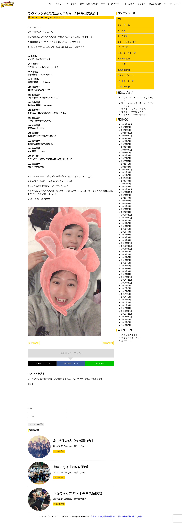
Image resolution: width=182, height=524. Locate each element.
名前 (30, 412)
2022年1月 (126, 167)
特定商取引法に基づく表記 (130, 520)
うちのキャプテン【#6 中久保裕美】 (78, 497)
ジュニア (142, 4)
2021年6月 (126, 175)
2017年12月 (126, 277)
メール (31, 420)
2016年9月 (126, 319)
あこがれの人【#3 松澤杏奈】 (73, 444)
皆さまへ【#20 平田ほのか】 (134, 114)
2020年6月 (126, 201)
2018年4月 (126, 266)
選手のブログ (60, 17)
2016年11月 (126, 314)
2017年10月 (126, 283)
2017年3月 (126, 302)
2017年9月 (126, 285)
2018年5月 (126, 263)
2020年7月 (126, 198)
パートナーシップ (172, 4)
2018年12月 (126, 243)
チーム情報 (71, 4)
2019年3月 (126, 235)
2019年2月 (126, 237)
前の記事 (108, 343)
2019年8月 (126, 223)
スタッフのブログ (129, 335)
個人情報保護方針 (108, 520)
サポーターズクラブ (110, 4)
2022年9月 (126, 153)
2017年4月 (126, 300)
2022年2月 (126, 164)
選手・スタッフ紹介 (89, 4)
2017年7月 (126, 291)
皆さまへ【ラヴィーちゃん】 (134, 109)
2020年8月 (126, 195)
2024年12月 (126, 124)
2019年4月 (126, 232)
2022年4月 (126, 161)
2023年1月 (126, 147)
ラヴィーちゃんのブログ (132, 338)
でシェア (42, 363)
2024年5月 (126, 130)
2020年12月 (126, 189)
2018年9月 (126, 252)
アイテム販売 (128, 4)
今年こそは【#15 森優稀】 (71, 471)
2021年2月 (126, 184)
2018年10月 (126, 249)
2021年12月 (126, 170)
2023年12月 (126, 133)
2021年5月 (126, 178)
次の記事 (33, 343)
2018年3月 (126, 269)
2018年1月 (126, 274)
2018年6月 (126, 260)
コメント (32, 384)
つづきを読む (59, 455)
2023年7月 (126, 138)
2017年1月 (126, 308)
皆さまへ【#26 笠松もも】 (133, 112)
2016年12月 (126, 311)
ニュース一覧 (124, 25)
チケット (59, 4)
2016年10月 (126, 317)
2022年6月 (126, 158)
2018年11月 (126, 246)
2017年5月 (126, 297)
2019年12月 (126, 215)
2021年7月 (126, 172)
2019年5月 (126, 229)
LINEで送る (99, 363)
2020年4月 (126, 206)
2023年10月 (126, 136)
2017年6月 (126, 294)
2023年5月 (126, 141)
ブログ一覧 (123, 47)
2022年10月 (126, 150)
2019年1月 (126, 240)
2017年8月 (126, 288)
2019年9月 (126, 220)
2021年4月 (126, 181)
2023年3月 (126, 144)
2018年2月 (126, 271)
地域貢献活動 (155, 4)
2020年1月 (126, 212)
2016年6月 (126, 325)
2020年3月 (126, 209)
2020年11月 (126, 192)
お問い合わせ (124, 87)
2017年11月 (126, 280)
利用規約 (94, 520)
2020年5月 (126, 204)
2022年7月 (126, 155)
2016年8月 (126, 322)
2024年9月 (126, 127)
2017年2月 (126, 305)
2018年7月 (126, 257)
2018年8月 (126, 254)
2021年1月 (126, 186)
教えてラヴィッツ (126, 75)
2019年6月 (126, 226)
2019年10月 (126, 218)
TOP (50, 4)
